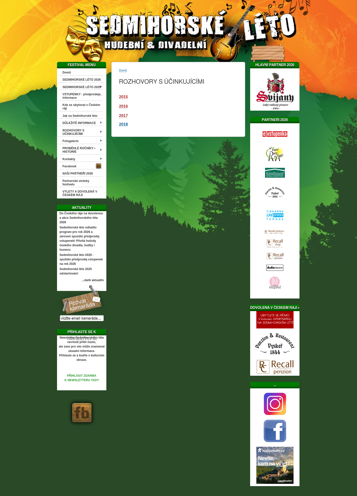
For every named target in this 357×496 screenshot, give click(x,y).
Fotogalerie (70, 141)
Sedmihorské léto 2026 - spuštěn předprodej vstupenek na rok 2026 (81, 259)
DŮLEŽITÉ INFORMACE (79, 123)
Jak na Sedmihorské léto (79, 116)
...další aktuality (93, 280)
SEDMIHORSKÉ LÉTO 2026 (81, 79)
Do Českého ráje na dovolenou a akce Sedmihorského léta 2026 (81, 218)
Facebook (69, 166)
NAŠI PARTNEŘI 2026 (77, 173)
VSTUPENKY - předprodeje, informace (81, 96)
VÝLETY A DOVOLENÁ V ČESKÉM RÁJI (79, 193)
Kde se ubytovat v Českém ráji (81, 106)
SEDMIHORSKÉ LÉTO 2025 (81, 87)
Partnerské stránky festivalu (75, 182)
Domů (66, 72)
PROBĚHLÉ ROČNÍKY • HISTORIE (78, 150)
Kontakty (68, 159)
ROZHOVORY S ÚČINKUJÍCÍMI (73, 132)
